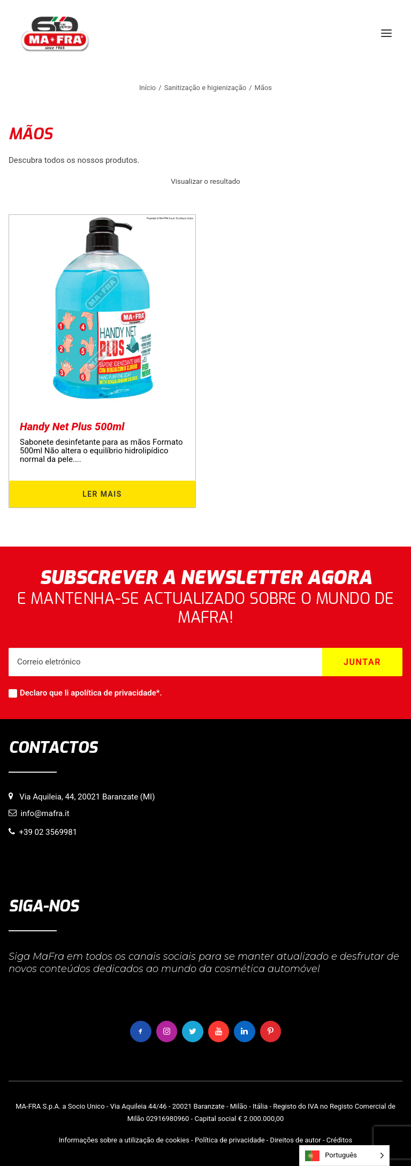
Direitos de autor (295, 1140)
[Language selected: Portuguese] (344, 1155)
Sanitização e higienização (205, 88)
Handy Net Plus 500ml (72, 426)
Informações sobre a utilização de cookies (124, 1140)
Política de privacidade (230, 1140)
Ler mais (101, 494)
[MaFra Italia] (54, 33)
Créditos (339, 1140)
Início (147, 88)
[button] (386, 33)
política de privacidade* (117, 693)
